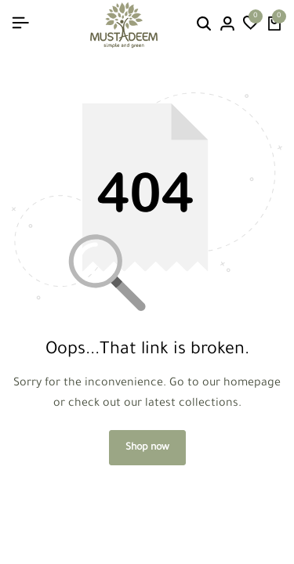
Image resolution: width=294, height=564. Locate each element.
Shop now (147, 448)
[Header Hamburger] (20, 24)
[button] (251, 25)
